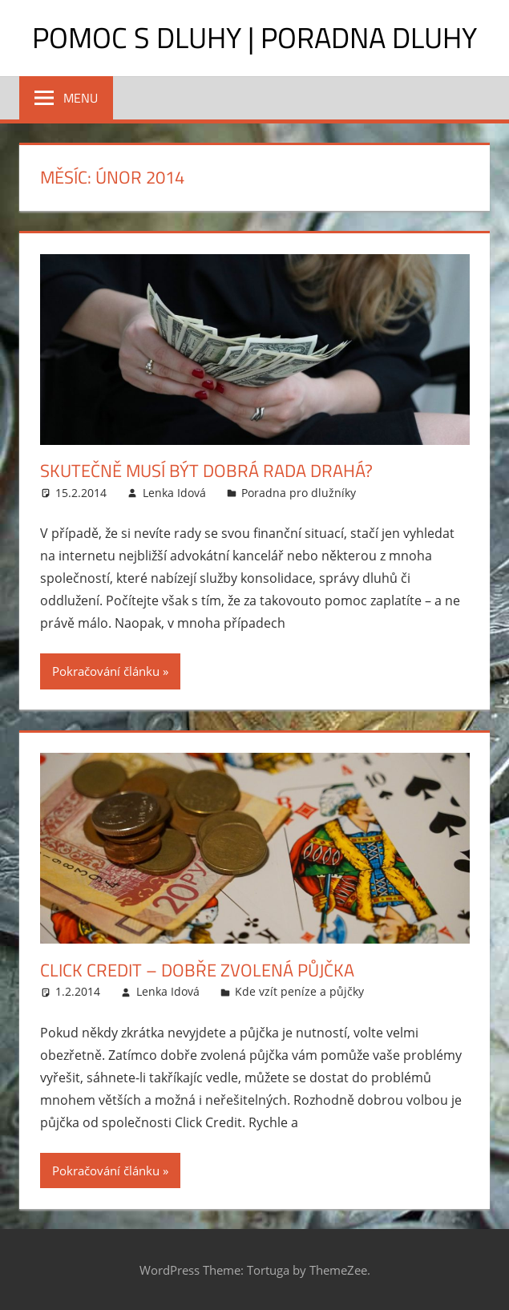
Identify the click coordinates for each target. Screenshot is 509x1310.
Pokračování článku (106, 671)
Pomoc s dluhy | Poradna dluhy (254, 37)
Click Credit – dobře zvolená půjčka (197, 970)
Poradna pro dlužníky (298, 492)
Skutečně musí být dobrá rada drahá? (206, 470)
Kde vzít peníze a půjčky (299, 991)
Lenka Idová (174, 492)
